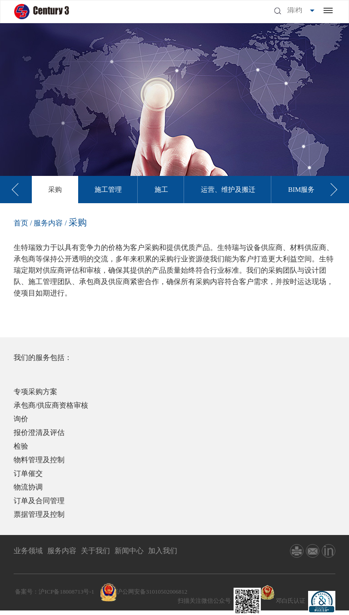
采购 (55, 189)
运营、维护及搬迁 (228, 189)
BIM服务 (301, 189)
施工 (161, 189)
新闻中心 (129, 551)
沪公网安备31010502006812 (151, 591)
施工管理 (108, 189)
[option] (55, 189)
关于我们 (95, 551)
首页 (21, 223)
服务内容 (49, 223)
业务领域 (28, 551)
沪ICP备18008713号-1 (66, 591)
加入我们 (162, 551)
